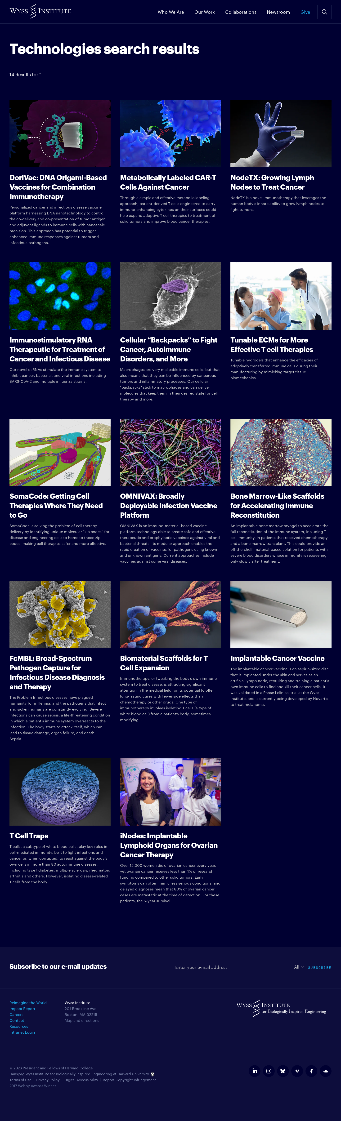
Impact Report (22, 1008)
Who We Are (171, 12)
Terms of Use (20, 1079)
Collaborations (240, 12)
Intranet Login (22, 1032)
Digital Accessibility (81, 1079)
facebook (311, 1071)
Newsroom (278, 12)
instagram (269, 1071)
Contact (16, 1020)
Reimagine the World (28, 1002)
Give (305, 12)
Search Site (324, 12)
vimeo (297, 1071)
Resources (18, 1026)
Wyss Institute (40, 9)
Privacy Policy (48, 1079)
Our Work (204, 12)
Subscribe (320, 967)
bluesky (283, 1071)
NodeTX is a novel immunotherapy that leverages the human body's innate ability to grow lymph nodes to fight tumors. (281, 156)
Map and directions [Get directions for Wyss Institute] (82, 1020)
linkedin (254, 1071)
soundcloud (326, 1071)
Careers (16, 1014)
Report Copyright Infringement (129, 1079)
